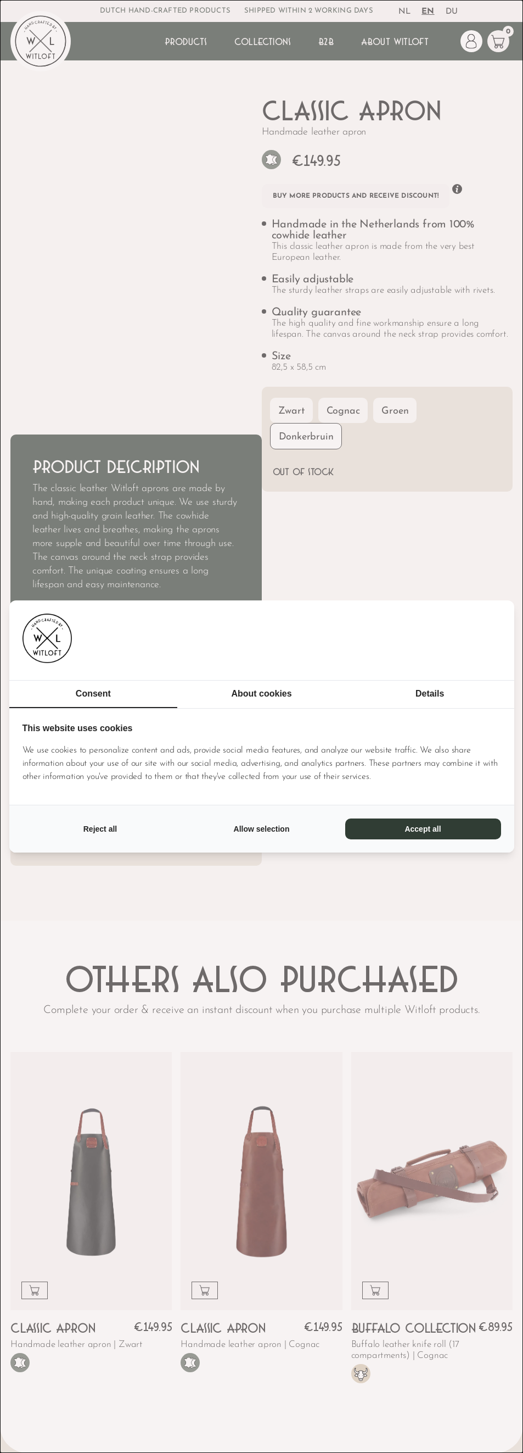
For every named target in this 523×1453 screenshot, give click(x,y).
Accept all (422, 829)
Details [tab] (429, 693)
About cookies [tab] (261, 693)
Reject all (100, 829)
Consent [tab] (93, 693)
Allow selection (262, 829)
